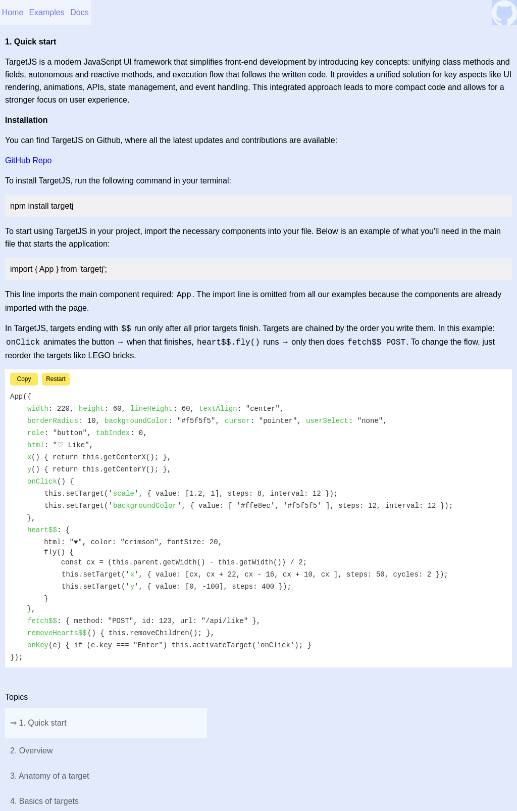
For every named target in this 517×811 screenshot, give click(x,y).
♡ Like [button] (258, 426)
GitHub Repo (28, 160)
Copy (24, 527)
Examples (46, 12)
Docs (79, 12)
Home (13, 12)
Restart (56, 527)
